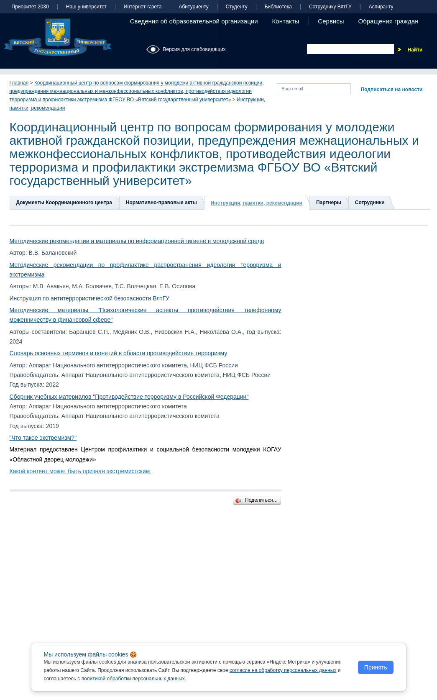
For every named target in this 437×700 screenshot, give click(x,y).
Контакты (285, 21)
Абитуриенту (193, 7)
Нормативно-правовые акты (161, 202)
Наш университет (86, 7)
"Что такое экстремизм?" (43, 437)
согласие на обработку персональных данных (283, 670)
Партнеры (328, 202)
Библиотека (278, 7)
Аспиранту (381, 7)
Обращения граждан (388, 21)
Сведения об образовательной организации (194, 21)
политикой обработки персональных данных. (134, 679)
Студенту (237, 7)
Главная (19, 83)
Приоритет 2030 (30, 7)
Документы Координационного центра (64, 202)
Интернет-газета (143, 7)
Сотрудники (370, 202)
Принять (375, 667)
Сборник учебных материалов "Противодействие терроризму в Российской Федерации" (129, 396)
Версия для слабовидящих (194, 49)
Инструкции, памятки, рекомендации (256, 203)
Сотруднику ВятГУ (330, 7)
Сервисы (331, 21)
